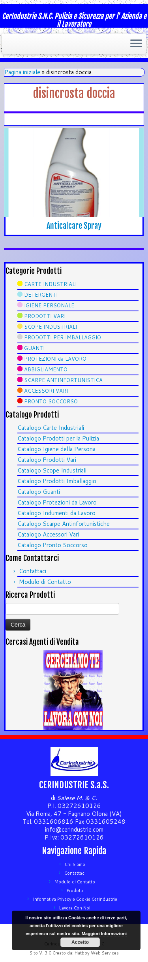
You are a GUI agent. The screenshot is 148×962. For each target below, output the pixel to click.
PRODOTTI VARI (45, 316)
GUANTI (34, 348)
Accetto (80, 942)
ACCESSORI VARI (46, 390)
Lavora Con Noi (74, 908)
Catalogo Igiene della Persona (56, 449)
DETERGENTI (41, 294)
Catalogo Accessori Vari (48, 534)
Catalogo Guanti (38, 492)
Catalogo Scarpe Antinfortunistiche (63, 524)
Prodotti (75, 890)
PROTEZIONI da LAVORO (55, 358)
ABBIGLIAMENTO (45, 369)
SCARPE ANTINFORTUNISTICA (63, 380)
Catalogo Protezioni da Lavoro (57, 502)
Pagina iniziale (22, 72)
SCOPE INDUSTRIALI (50, 326)
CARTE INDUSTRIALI (50, 284)
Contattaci (32, 571)
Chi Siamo (75, 864)
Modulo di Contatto (45, 582)
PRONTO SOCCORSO (51, 401)
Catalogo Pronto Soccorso (52, 545)
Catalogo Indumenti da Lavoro (56, 513)
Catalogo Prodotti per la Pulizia (58, 438)
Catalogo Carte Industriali (50, 428)
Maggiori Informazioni (104, 933)
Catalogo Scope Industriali (51, 470)
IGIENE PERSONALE (49, 305)
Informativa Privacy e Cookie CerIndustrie (75, 899)
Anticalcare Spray (74, 226)
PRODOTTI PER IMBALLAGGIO (62, 337)
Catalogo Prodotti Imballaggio (56, 481)
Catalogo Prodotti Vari (46, 460)
